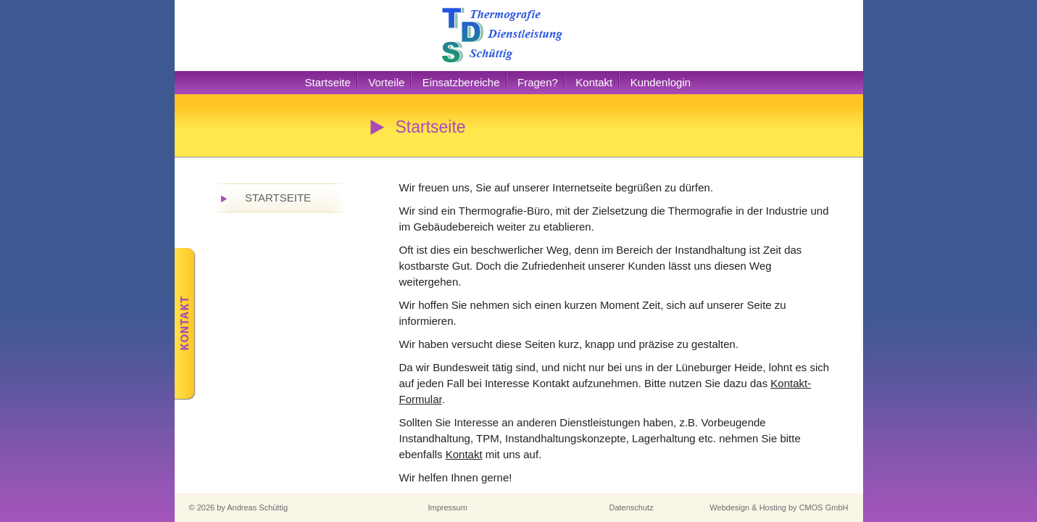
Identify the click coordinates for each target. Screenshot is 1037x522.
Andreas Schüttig (257, 507)
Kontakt (593, 82)
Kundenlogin (660, 82)
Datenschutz (631, 507)
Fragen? (537, 82)
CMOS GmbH (824, 507)
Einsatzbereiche (461, 82)
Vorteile (386, 82)
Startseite (328, 82)
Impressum (447, 507)
